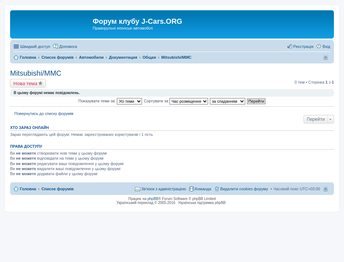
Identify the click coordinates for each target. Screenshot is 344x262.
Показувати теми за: (110, 101)
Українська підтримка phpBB (202, 203)
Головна (28, 189)
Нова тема (25, 83)
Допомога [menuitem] (68, 46)
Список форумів (57, 189)
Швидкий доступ (35, 46)
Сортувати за (176, 101)
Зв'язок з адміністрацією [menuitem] (163, 189)
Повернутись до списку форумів (44, 113)
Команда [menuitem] (203, 189)
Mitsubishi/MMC (35, 73)
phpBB (152, 199)
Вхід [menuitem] (326, 46)
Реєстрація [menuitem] (303, 46)
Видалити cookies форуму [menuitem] (244, 189)
